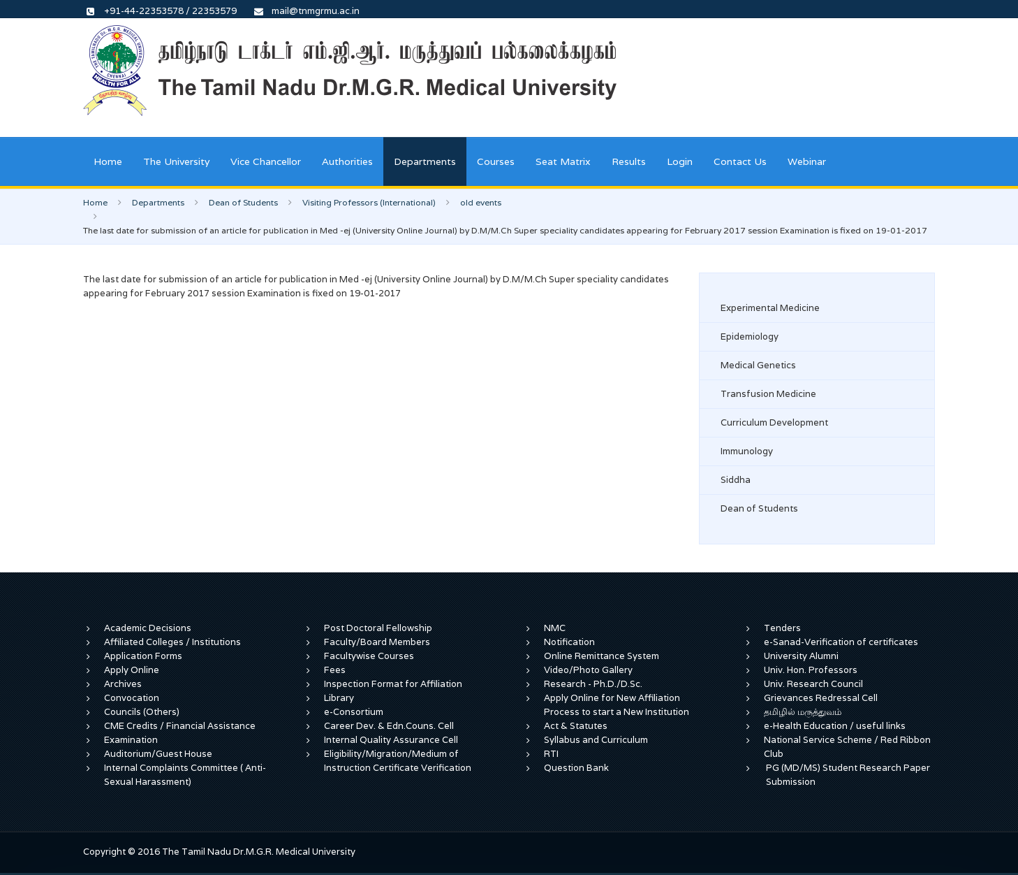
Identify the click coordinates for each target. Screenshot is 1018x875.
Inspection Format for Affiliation (393, 684)
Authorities (347, 161)
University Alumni (801, 656)
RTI (551, 754)
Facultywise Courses (369, 656)
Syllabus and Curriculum (596, 740)
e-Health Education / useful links (835, 726)
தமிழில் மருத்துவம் (802, 712)
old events (480, 202)
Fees (335, 670)
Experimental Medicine (770, 308)
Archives (123, 684)
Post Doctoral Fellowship (378, 628)
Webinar (807, 161)
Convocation (131, 698)
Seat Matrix (563, 161)
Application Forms (143, 656)
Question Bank (576, 768)
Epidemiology (750, 336)
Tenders (782, 628)
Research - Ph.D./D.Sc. (593, 684)
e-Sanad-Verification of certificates (841, 642)
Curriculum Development (774, 422)
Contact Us (740, 161)
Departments (425, 161)
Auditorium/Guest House (158, 754)
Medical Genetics (758, 365)
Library (339, 698)
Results (629, 161)
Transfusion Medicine (768, 394)
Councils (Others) (141, 712)
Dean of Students (243, 202)
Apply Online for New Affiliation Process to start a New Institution (617, 705)
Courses (496, 161)
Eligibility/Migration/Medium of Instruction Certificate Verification (397, 761)
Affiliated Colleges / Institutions (172, 642)
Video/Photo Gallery (588, 670)
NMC (555, 628)
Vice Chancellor (265, 161)
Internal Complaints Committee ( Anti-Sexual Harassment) (185, 775)
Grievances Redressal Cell (821, 698)
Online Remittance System (601, 656)
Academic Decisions (147, 628)
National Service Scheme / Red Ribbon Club (847, 747)
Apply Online (131, 670)
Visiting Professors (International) (369, 202)
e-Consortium (353, 712)
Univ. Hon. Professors (810, 670)
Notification (569, 642)
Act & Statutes (575, 726)
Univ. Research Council (813, 684)
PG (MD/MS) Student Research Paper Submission (848, 775)
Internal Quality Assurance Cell (391, 740)
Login (680, 161)
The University (176, 161)
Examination (131, 740)
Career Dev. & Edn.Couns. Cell (389, 726)
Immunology (747, 451)
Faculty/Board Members (377, 642)
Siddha (736, 480)
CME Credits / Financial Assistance (180, 726)
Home (108, 161)
